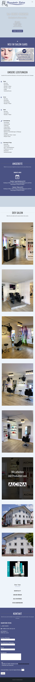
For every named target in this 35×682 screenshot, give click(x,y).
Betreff (8, 648)
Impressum (14, 679)
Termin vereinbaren (17, 31)
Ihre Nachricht (11, 656)
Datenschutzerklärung (19, 679)
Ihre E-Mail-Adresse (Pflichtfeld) (8, 643)
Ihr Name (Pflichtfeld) (8, 638)
